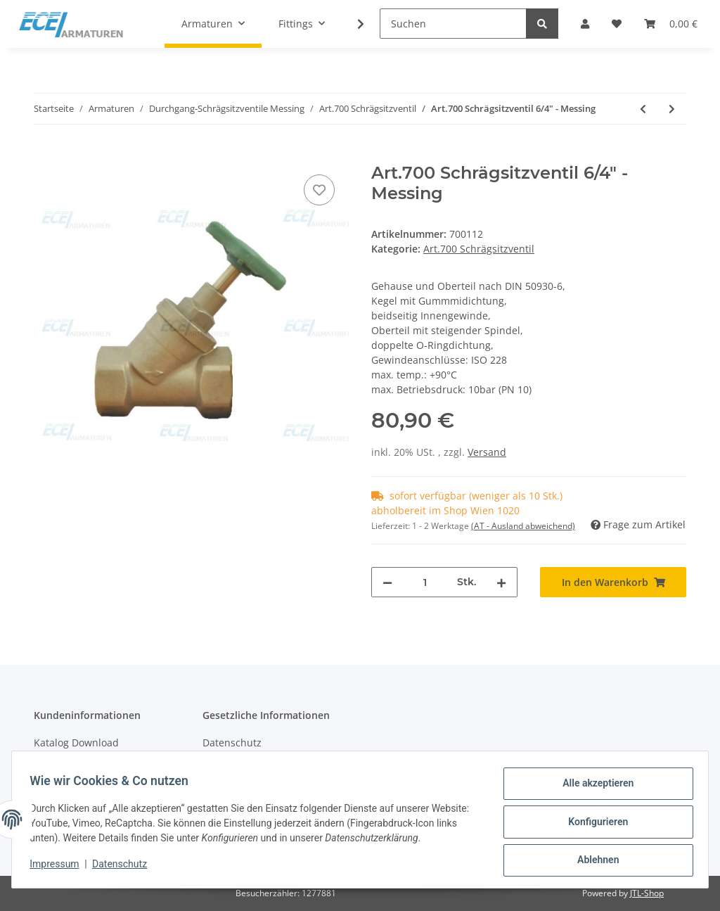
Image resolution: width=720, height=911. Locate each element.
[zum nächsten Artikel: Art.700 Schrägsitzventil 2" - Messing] (671, 109)
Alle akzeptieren (593, 788)
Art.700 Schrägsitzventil (478, 248)
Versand (487, 452)
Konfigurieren (593, 824)
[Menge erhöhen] (501, 582)
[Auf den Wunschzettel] (319, 189)
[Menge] (424, 582)
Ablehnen (593, 861)
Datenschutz (232, 742)
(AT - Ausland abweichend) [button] (523, 526)
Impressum (59, 867)
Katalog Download (76, 742)
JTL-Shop (647, 893)
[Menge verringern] (387, 582)
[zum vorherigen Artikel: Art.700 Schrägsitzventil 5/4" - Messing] (643, 109)
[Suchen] (453, 23)
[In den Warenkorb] (45, 155)
